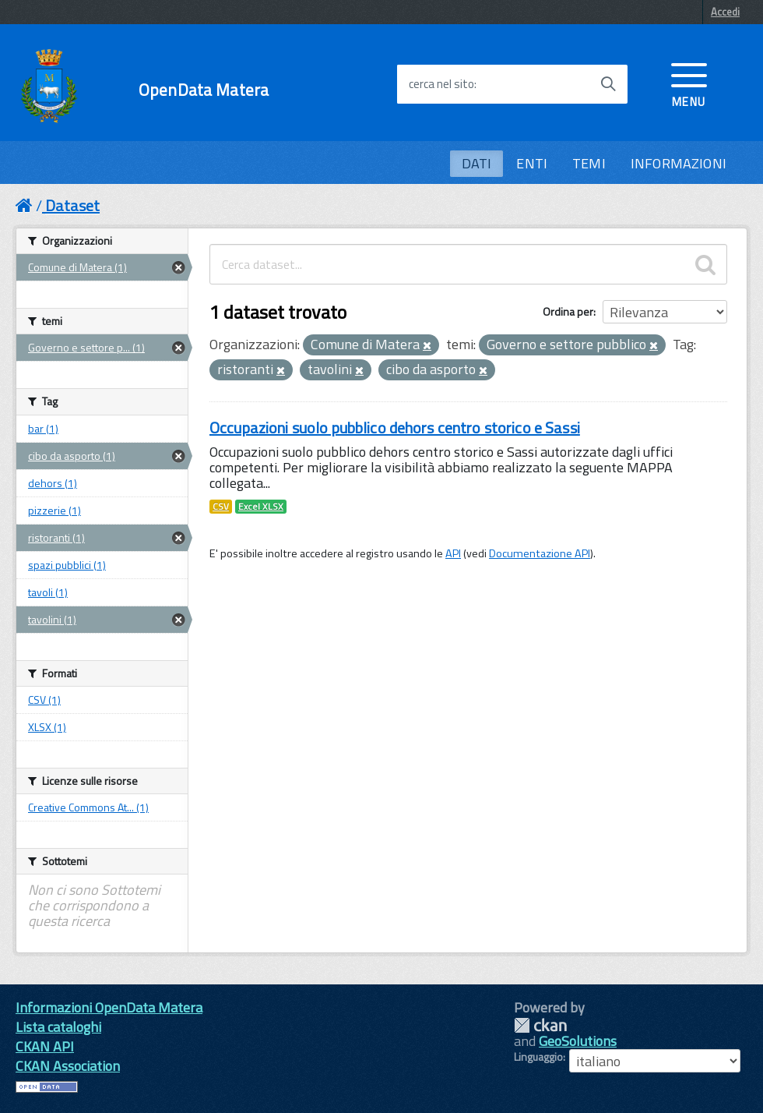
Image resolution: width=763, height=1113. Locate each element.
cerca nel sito (441, 84)
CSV (221, 507)
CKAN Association (68, 1065)
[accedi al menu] (689, 83)
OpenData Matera (204, 90)
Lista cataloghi (58, 1026)
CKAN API (45, 1046)
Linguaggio (538, 1057)
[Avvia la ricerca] (608, 84)
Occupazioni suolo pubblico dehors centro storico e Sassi (394, 427)
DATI (477, 163)
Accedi (725, 11)
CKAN (540, 1025)
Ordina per (568, 311)
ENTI (531, 163)
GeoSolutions (578, 1040)
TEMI (589, 163)
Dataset (72, 205)
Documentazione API (539, 553)
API (453, 553)
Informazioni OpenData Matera (109, 1007)
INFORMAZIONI (678, 163)
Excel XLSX (260, 507)
